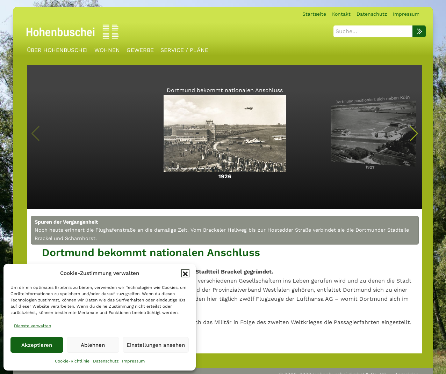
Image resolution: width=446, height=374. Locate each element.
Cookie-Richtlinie (72, 361)
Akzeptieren (36, 345)
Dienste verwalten (32, 325)
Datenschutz (105, 361)
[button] (185, 273)
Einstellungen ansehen (156, 345)
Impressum (133, 361)
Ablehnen (93, 345)
